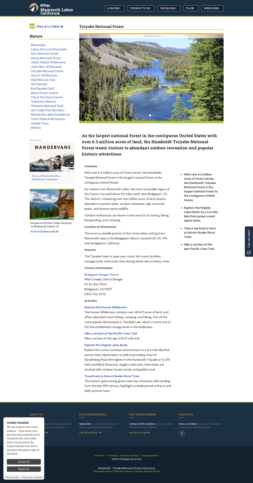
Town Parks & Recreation (48, 119)
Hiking (36, 127)
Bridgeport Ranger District (101, 274)
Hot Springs (39, 84)
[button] (90, 77)
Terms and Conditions (32, 477)
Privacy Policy (13, 477)
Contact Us (99, 455)
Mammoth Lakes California (57, 11)
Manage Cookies (150, 455)
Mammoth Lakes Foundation (50, 114)
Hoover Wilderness (44, 75)
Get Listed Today (139, 432)
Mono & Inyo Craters (44, 93)
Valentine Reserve (43, 101)
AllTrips (46, 5)
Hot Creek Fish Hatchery (48, 110)
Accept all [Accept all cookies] (24, 461)
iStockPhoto (156, 36)
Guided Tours (40, 123)
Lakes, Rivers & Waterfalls (49, 49)
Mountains (38, 45)
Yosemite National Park (47, 106)
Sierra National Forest (46, 58)
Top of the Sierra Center (47, 97)
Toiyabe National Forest (47, 71)
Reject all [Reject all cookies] (23, 469)
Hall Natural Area (43, 79)
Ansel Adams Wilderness (48, 62)
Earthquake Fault (43, 88)
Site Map (112, 455)
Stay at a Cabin (49, 26)
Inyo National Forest (45, 53)
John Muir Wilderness (46, 66)
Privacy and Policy (129, 455)
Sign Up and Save (90, 432)
